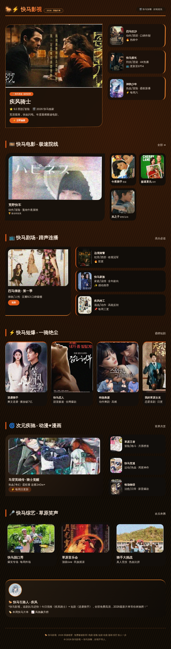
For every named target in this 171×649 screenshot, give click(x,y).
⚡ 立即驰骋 (19, 120)
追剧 (14, 302)
